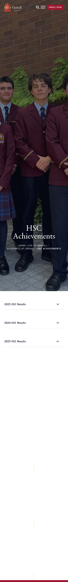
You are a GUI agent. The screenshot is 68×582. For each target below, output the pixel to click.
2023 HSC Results (15, 341)
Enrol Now (55, 7)
